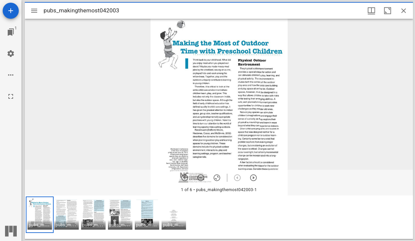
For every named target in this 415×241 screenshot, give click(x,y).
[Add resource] (11, 11)
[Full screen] (11, 96)
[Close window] (404, 11)
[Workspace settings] (11, 54)
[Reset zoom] (217, 178)
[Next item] (253, 178)
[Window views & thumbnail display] (371, 11)
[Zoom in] (185, 178)
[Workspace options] (11, 75)
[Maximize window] (387, 11)
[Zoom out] (201, 178)
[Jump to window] (11, 32)
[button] (39, 214)
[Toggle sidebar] (34, 11)
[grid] (219, 217)
